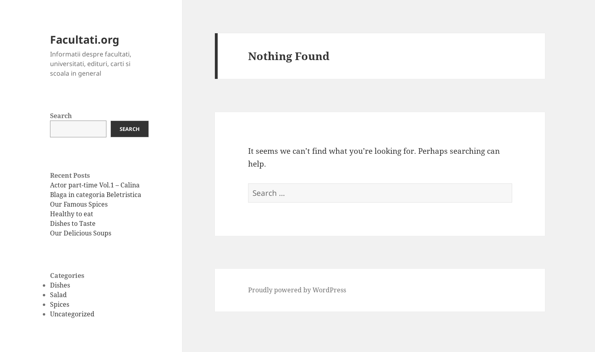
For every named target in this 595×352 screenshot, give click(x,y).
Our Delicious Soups (80, 233)
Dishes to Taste (73, 223)
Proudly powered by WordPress (297, 290)
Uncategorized (72, 314)
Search (61, 115)
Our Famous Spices (79, 204)
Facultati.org (84, 39)
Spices (59, 304)
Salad (58, 294)
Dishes (60, 285)
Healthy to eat (71, 213)
